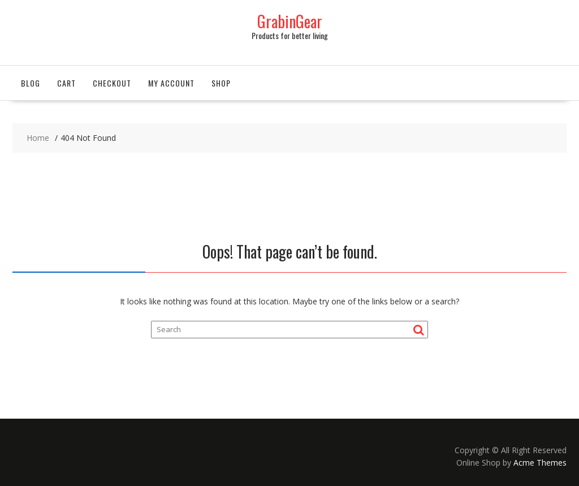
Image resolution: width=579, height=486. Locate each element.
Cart (66, 83)
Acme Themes (540, 462)
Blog (30, 83)
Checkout (112, 83)
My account (171, 83)
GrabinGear (289, 21)
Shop (221, 83)
